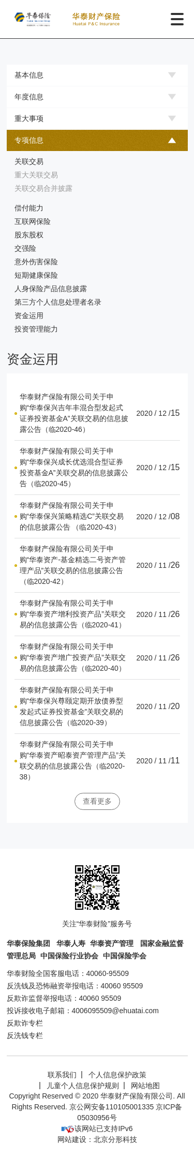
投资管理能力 (36, 329)
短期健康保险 (36, 275)
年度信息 (28, 97)
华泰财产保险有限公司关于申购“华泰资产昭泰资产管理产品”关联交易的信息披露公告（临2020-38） (73, 760)
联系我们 (62, 1075)
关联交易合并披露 (43, 188)
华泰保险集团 (29, 943)
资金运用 (28, 315)
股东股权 (28, 235)
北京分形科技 (115, 1139)
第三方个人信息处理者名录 (57, 302)
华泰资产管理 (113, 943)
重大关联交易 (36, 175)
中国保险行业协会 (69, 956)
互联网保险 (32, 221)
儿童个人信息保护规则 (83, 1085)
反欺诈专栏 (25, 1023)
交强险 (25, 248)
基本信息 (28, 75)
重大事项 (28, 118)
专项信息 (28, 140)
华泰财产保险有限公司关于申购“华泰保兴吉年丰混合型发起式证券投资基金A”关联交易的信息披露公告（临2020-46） (74, 413)
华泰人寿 (70, 943)
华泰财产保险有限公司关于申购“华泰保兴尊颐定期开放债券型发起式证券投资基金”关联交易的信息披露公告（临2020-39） (72, 706)
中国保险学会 (124, 956)
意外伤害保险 (36, 262)
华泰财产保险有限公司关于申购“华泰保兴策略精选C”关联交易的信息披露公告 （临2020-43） (72, 516)
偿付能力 (28, 208)
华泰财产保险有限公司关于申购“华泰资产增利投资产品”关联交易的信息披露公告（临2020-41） (73, 614)
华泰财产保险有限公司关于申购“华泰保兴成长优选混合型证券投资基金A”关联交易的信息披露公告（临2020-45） (74, 467)
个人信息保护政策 (117, 1075)
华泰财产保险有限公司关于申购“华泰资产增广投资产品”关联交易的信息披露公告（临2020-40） (73, 657)
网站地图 (145, 1085)
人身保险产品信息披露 (50, 288)
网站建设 (71, 1139)
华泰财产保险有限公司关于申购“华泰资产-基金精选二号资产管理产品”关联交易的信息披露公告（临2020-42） (73, 565)
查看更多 (97, 801)
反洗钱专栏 (25, 1035)
